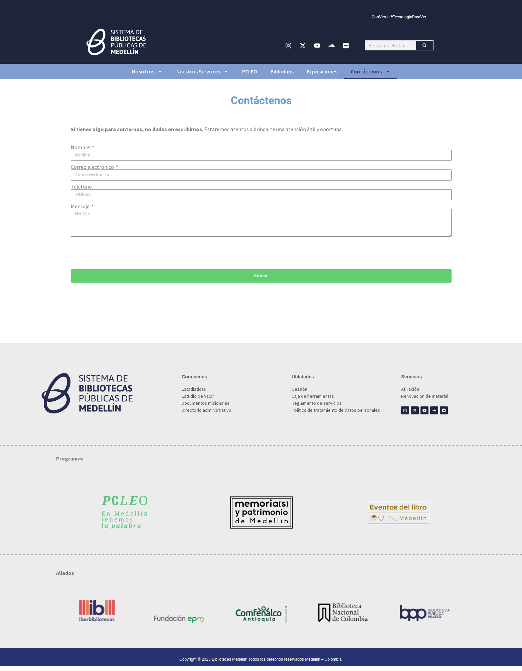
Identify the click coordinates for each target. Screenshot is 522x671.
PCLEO (249, 71)
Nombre (81, 147)
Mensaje (81, 206)
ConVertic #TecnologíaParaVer (399, 17)
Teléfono (81, 186)
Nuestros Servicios (202, 71)
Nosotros (147, 71)
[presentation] (121, 253)
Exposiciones (322, 71)
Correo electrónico (93, 167)
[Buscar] (424, 45)
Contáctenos (370, 71)
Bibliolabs (282, 71)
